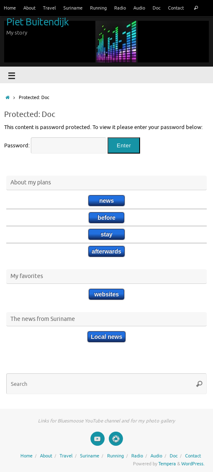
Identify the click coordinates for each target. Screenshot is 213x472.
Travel (49, 8)
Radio (120, 8)
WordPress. (193, 464)
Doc (156, 8)
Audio (139, 8)
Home (10, 8)
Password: (55, 145)
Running (98, 8)
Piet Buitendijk (37, 22)
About (29, 8)
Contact (176, 8)
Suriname (73, 8)
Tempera (167, 464)
